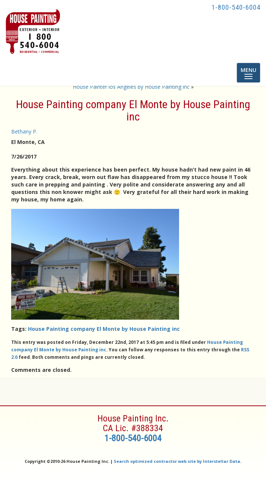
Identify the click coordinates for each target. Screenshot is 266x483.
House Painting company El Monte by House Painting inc (104, 328)
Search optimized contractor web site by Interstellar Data (177, 461)
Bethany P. (24, 131)
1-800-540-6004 (236, 7)
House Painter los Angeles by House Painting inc (131, 86)
